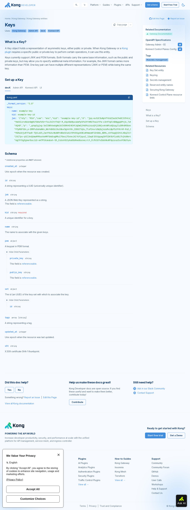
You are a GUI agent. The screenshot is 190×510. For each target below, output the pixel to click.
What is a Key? (153, 115)
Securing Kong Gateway (162, 89)
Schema (150, 126)
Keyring (154, 75)
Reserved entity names (161, 85)
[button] (129, 97)
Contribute (77, 402)
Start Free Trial (170, 5)
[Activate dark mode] (183, 5)
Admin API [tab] (18, 87)
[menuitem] (95, 4)
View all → (83, 484)
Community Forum (160, 467)
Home (7, 18)
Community (157, 463)
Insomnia (119, 467)
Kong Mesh (120, 471)
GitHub (155, 471)
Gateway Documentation (159, 34)
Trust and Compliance (111, 506)
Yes (9, 390)
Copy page (120, 25)
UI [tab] (41, 87)
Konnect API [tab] (31, 87)
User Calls (157, 480)
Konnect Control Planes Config (161, 49)
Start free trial (155, 435)
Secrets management (160, 80)
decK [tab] (8, 87)
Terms (83, 506)
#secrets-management (157, 60)
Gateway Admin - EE (156, 44)
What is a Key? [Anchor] (15, 42)
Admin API (33, 31)
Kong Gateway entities (37, 18)
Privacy (93, 506)
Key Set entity (157, 70)
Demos (155, 476)
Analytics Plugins (86, 467)
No (19, 390)
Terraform (120, 476)
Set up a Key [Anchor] (14, 80)
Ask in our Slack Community (149, 388)
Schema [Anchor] (11, 153)
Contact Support (143, 392)
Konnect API (53, 31)
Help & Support (159, 488)
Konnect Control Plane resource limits (166, 96)
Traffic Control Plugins (89, 480)
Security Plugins (86, 476)
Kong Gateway (18, 18)
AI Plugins (83, 463)
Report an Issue (32, 397)
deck (43, 31)
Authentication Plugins (89, 471)
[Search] (76, 4)
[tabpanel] (69, 119)
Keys (148, 110)
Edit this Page (50, 397)
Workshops (157, 484)
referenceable (24, 203)
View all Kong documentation (19, 403)
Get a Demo (152, 5)
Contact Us (157, 493)
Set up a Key (152, 121)
